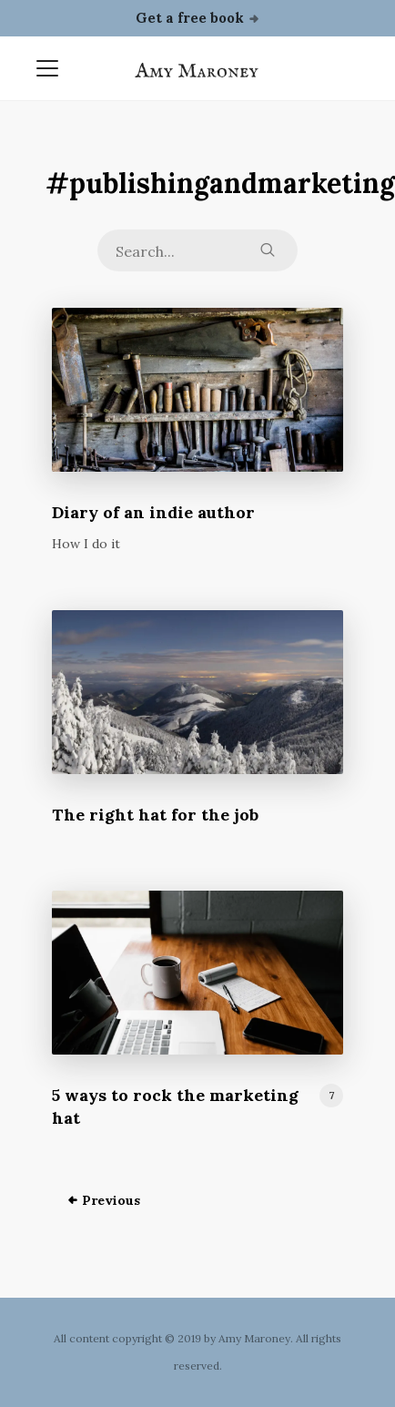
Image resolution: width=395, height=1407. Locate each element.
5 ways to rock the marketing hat (175, 1106)
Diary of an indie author (153, 512)
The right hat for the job (155, 814)
